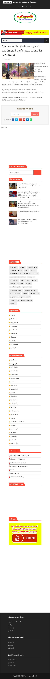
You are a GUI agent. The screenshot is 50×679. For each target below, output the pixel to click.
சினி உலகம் (12, 665)
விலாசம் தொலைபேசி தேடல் (25, 456)
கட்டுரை (28, 283)
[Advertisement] (29, 147)
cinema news (32, 267)
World (34, 280)
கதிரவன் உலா (27, 287)
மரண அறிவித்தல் (26, 300)
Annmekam (13, 267)
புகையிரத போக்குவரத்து (25, 463)
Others (33, 270)
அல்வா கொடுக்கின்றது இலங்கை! (25, 2)
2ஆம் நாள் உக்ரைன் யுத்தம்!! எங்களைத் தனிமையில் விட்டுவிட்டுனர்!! (27, 221)
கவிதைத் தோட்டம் (31, 290)
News (26, 270)
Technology (25, 280)
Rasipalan (27, 273)
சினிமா (25, 293)
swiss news (14, 280)
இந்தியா (12, 283)
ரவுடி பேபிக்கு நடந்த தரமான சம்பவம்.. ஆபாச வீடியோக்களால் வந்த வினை (29, 185)
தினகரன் (11, 662)
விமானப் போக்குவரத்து (25, 459)
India (20, 270)
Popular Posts (15, 273)
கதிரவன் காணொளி (14, 622)
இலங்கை (7, 59)
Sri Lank (13, 277)
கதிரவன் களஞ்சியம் (16, 290)
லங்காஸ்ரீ (11, 628)
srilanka (31, 277)
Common (13, 270)
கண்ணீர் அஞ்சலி (15, 287)
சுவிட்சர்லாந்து (34, 293)
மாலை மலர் (12, 659)
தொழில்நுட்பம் (14, 297)
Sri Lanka (21, 277)
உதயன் (10, 645)
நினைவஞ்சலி (25, 297)
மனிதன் (10, 625)
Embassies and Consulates (25, 466)
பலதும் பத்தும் (14, 300)
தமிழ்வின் (11, 631)
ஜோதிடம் (13, 303)
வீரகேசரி (11, 648)
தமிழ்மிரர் (11, 642)
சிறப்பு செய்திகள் (15, 293)
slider (35, 273)
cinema (22, 267)
